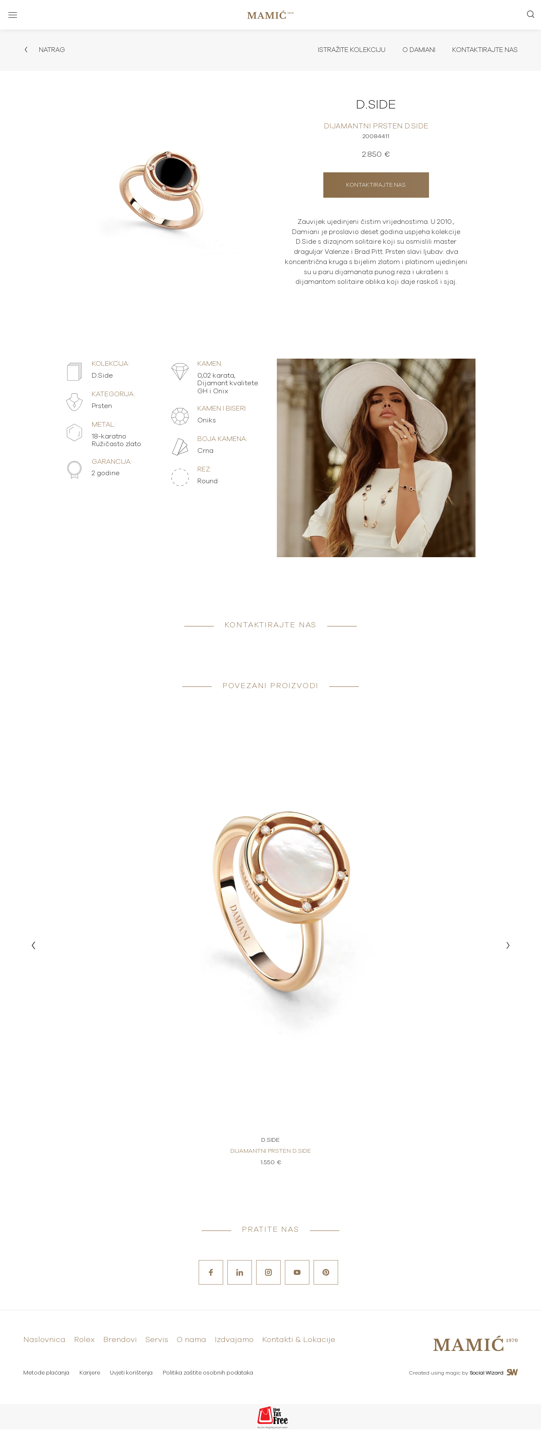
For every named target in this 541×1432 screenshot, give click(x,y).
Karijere (90, 1376)
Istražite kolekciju (345, 50)
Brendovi (120, 1343)
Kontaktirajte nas (483, 50)
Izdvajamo (234, 1343)
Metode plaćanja (46, 1376)
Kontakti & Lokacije (298, 1343)
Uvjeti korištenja (132, 1376)
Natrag (44, 50)
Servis (156, 1343)
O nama (191, 1343)
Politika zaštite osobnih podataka (209, 1376)
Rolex (84, 1343)
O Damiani (415, 50)
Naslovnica (44, 1343)
